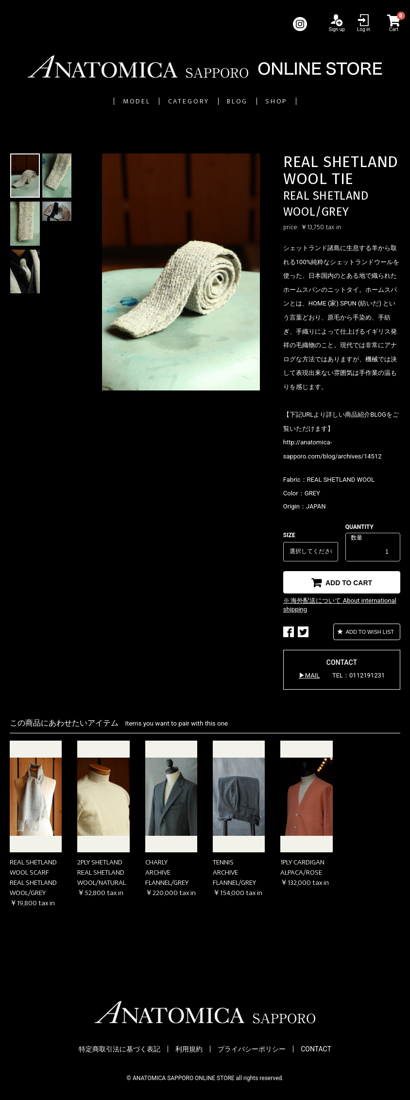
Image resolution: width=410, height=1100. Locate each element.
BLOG (261, 101)
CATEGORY (173, 101)
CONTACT (316, 1049)
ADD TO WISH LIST (369, 632)
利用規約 (189, 1049)
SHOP (334, 101)
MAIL (312, 675)
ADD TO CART (348, 583)
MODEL (80, 101)
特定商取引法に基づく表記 (119, 1049)
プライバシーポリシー (252, 1049)
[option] (181, 272)
